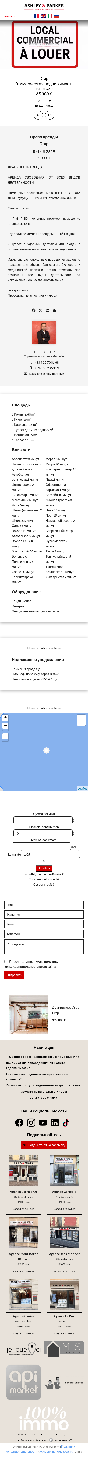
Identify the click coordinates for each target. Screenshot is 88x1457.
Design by (63, 1440)
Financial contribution (44, 827)
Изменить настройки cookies (33, 1440)
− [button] (5, 726)
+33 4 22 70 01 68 (46, 362)
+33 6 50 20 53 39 (46, 368)
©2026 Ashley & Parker (29, 1435)
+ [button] (5, 718)
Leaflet (82, 788)
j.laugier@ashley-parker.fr (46, 373)
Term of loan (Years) (43, 840)
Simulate (44, 868)
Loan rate (14, 854)
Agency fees (64, 1435)
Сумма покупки (44, 814)
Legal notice (49, 1435)
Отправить (14, 975)
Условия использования (56, 1451)
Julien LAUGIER (44, 352)
